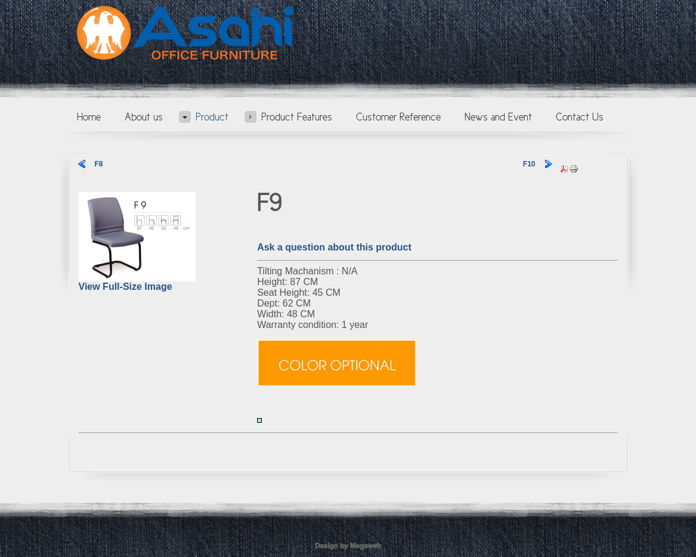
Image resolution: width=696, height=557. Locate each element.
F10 (529, 164)
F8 (99, 164)
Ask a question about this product (334, 247)
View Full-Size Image (137, 282)
